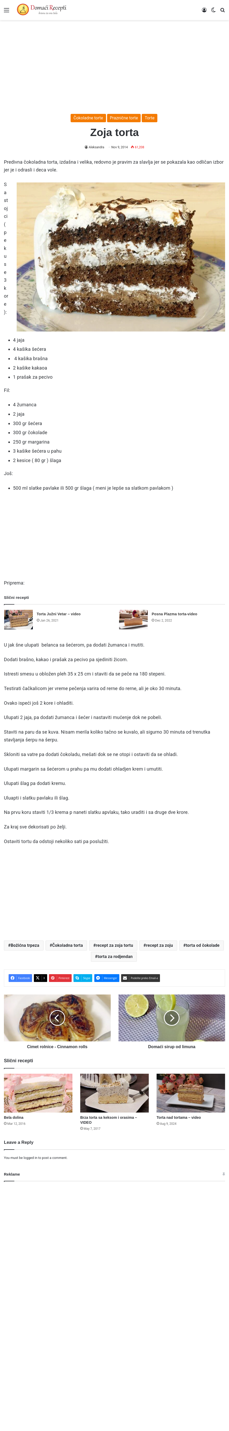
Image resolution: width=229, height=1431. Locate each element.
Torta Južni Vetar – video (59, 614)
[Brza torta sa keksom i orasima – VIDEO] (114, 1093)
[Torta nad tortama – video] (191, 1093)
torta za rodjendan (115, 956)
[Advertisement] (114, 64)
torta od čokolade (202, 945)
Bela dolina (13, 1117)
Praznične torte (124, 117)
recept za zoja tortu (114, 945)
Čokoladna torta (67, 945)
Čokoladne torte (88, 117)
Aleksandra (96, 147)
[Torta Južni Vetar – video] (18, 619)
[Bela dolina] (38, 1093)
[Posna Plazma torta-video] (133, 619)
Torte (149, 117)
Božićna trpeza (25, 945)
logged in (30, 1158)
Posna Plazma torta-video (174, 614)
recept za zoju (159, 945)
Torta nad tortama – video (179, 1117)
